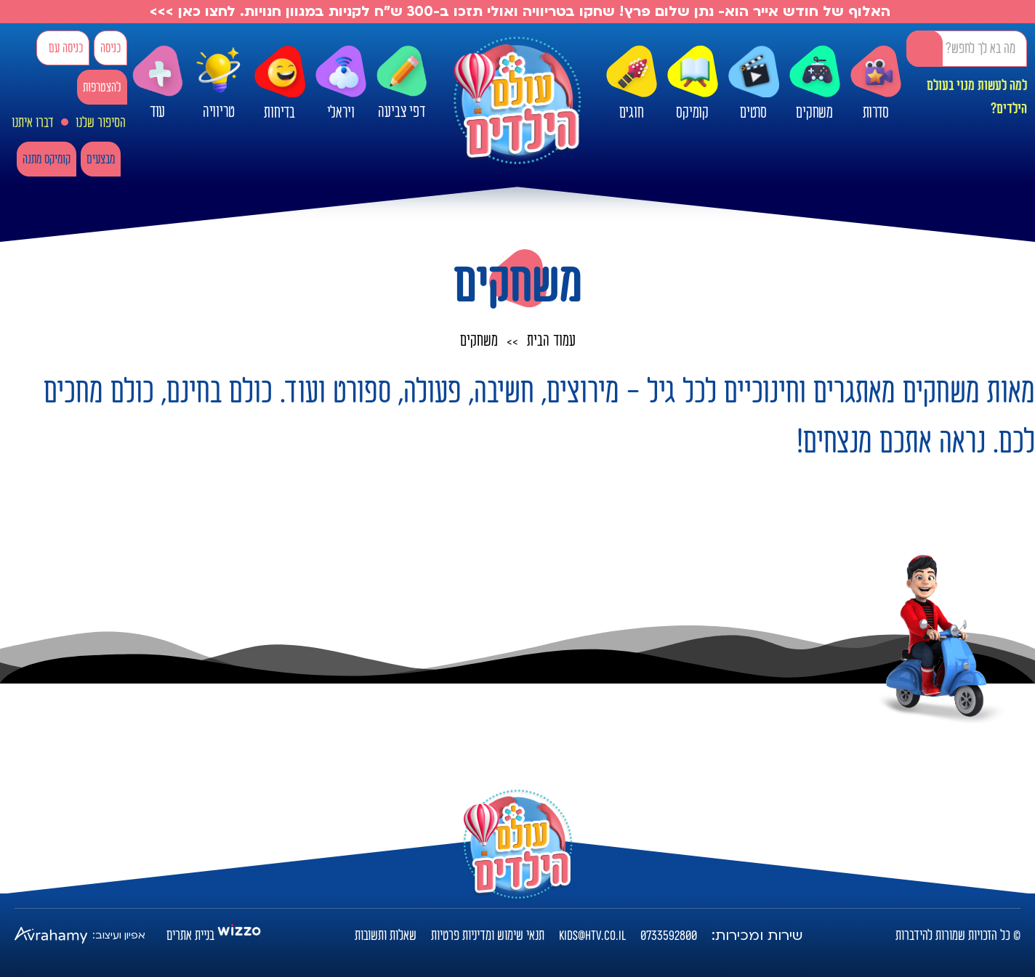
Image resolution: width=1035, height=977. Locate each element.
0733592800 (668, 935)
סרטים (753, 83)
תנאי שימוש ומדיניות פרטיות (487, 935)
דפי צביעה (401, 83)
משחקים (814, 83)
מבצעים (100, 159)
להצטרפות (102, 87)
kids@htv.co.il (592, 935)
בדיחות (279, 83)
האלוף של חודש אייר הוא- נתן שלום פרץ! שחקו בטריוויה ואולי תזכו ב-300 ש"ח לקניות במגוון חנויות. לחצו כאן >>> (517, 11)
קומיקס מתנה (47, 159)
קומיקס (692, 83)
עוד (157, 83)
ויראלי (340, 83)
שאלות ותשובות (385, 935)
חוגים (631, 83)
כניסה (110, 48)
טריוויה (218, 79)
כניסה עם (66, 48)
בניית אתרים (190, 935)
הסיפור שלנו (101, 122)
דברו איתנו (33, 122)
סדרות (875, 83)
